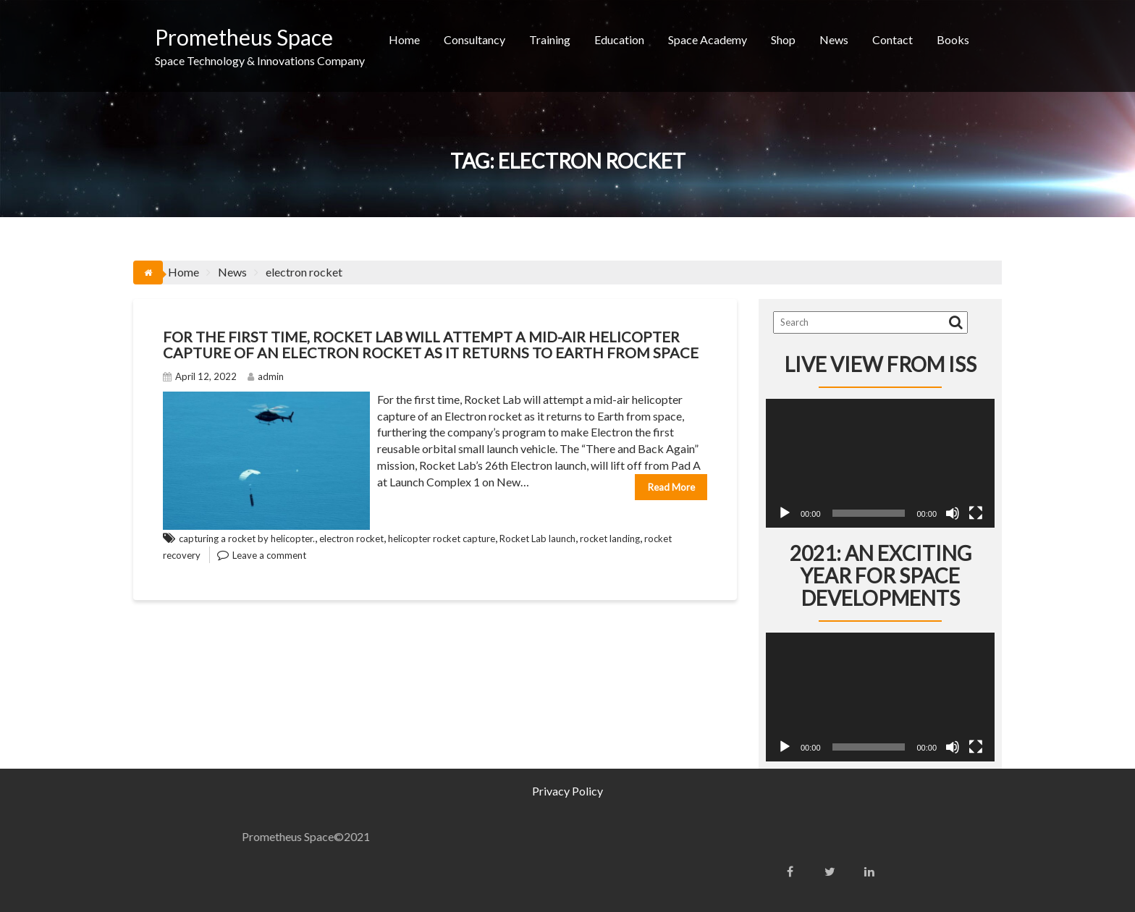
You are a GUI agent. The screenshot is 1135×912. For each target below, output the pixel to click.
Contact (892, 39)
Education (619, 39)
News (833, 39)
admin (266, 376)
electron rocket (351, 538)
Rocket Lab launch (537, 538)
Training (549, 39)
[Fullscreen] (976, 513)
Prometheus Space (244, 37)
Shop (783, 39)
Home (404, 39)
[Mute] (952, 513)
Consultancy (474, 39)
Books (953, 39)
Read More (671, 487)
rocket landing (610, 538)
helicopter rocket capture (441, 538)
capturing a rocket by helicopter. (247, 538)
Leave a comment (269, 555)
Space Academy (707, 39)
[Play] (784, 513)
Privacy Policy (567, 791)
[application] (880, 463)
